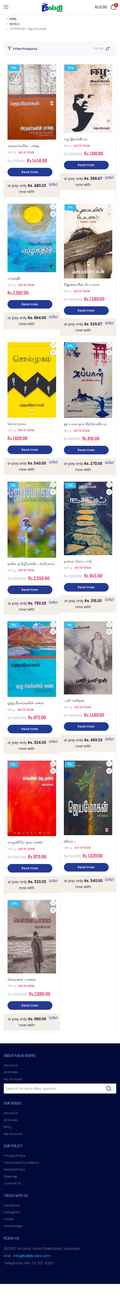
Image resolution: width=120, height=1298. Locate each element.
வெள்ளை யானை (22, 979)
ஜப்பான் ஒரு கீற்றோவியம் (85, 424)
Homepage (13, 1225)
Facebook (12, 1205)
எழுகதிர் (14, 278)
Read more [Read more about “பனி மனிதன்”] (86, 726)
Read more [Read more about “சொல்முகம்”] (30, 450)
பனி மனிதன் (74, 700)
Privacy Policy (15, 1155)
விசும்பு (69, 841)
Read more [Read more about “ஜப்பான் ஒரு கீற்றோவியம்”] (86, 450)
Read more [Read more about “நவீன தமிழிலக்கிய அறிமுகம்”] (30, 590)
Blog (7, 1126)
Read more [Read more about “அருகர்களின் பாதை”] (30, 172)
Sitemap (10, 1176)
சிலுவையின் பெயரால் (81, 284)
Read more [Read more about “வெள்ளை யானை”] (30, 1005)
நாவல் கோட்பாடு (78, 561)
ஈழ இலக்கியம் (75, 139)
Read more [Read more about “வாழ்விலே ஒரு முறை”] (30, 868)
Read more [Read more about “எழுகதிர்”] (30, 304)
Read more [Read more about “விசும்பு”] (86, 867)
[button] (53, 75)
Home (13, 19)
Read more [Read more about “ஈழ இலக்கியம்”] (86, 165)
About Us (11, 1065)
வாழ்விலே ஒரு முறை (25, 842)
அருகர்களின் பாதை (23, 145)
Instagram (12, 1212)
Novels (15, 24)
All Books (11, 1072)
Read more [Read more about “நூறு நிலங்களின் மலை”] (30, 729)
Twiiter (9, 1219)
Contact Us (12, 1183)
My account (13, 1079)
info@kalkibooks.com (31, 1255)
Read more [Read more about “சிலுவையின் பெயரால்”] (86, 310)
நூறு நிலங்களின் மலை (26, 703)
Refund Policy (14, 1169)
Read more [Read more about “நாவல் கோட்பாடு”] (86, 587)
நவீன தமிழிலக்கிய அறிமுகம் (31, 563)
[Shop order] (109, 48)
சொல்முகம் (17, 423)
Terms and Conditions (21, 1162)
